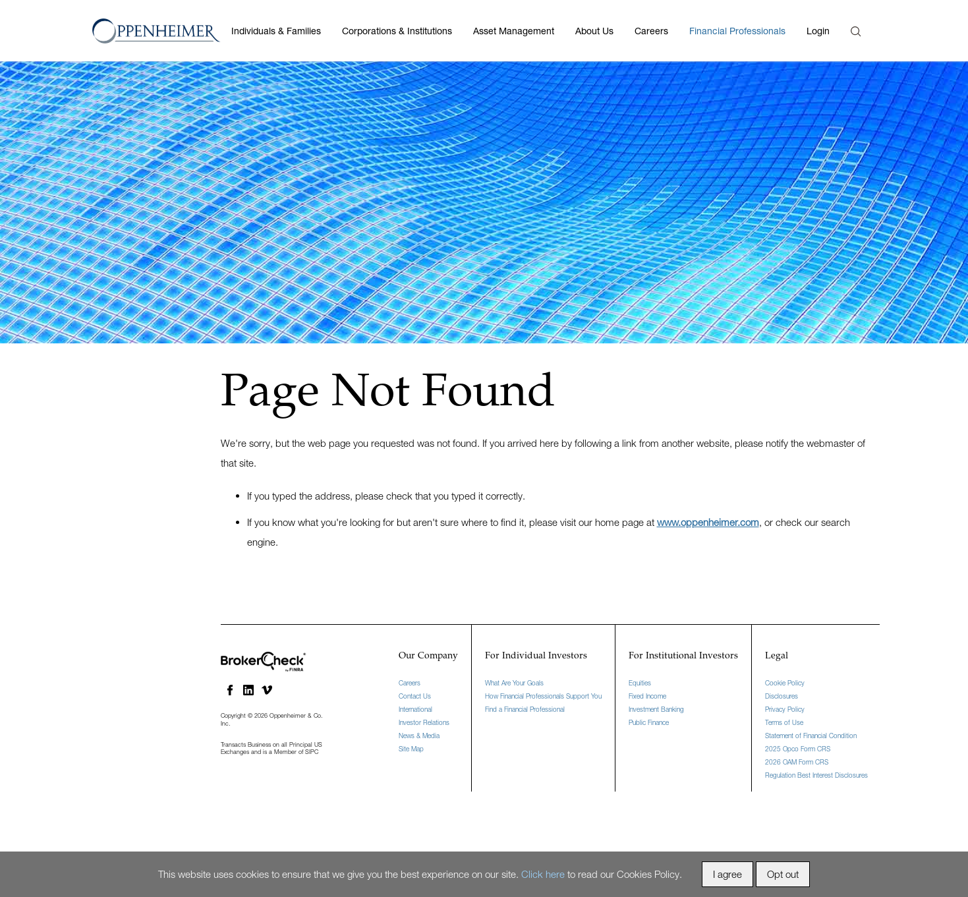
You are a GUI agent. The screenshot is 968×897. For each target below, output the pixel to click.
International (415, 709)
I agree (727, 874)
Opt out (783, 874)
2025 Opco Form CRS (797, 748)
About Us (594, 30)
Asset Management (513, 30)
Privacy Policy (785, 709)
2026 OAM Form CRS (796, 762)
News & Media (419, 735)
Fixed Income (647, 696)
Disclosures (781, 696)
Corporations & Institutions (397, 30)
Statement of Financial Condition (811, 735)
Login (818, 30)
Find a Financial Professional (525, 709)
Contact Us (415, 696)
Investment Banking (656, 709)
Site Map (411, 748)
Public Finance (649, 722)
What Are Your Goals (514, 683)
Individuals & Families (276, 30)
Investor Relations (424, 722)
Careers (651, 30)
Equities (640, 683)
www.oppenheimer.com (708, 522)
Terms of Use (784, 722)
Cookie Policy (785, 683)
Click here (543, 874)
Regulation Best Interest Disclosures (816, 775)
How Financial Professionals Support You (543, 696)
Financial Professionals (737, 30)
